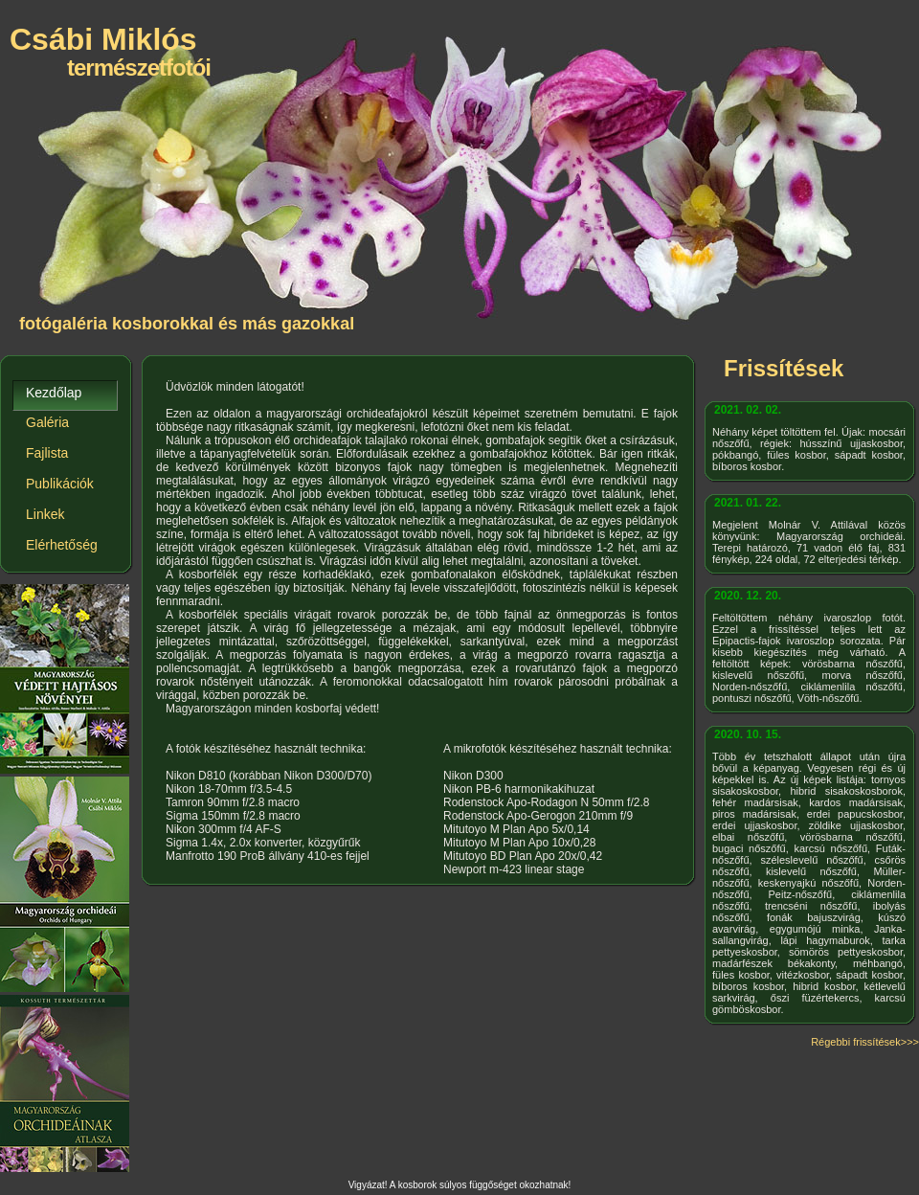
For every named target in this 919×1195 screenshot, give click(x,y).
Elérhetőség (62, 544)
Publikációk (60, 483)
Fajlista (47, 453)
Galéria (47, 422)
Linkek (45, 514)
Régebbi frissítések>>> (865, 1042)
